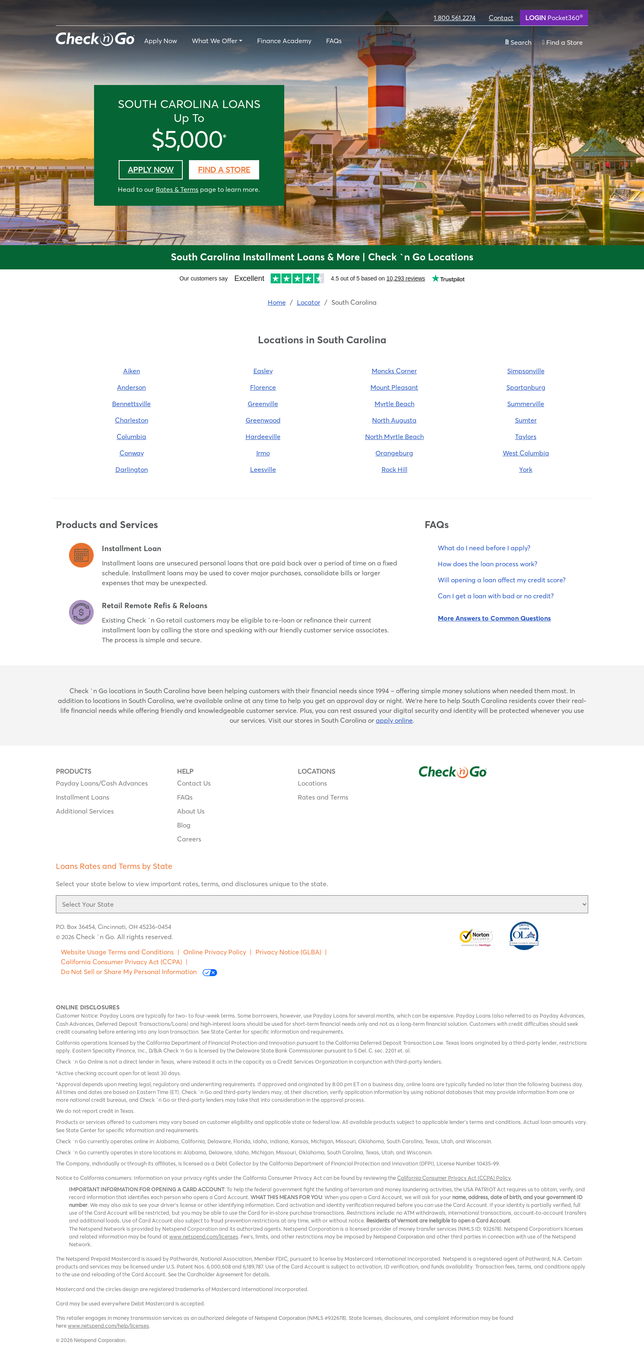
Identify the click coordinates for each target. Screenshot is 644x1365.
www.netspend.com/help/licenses (108, 1325)
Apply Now (160, 41)
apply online (394, 720)
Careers (189, 839)
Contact (501, 18)
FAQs (334, 41)
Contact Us (194, 783)
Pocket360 (554, 17)
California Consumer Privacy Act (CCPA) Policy (454, 1177)
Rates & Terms (177, 189)
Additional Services (85, 811)
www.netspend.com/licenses (203, 1236)
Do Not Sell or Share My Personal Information (139, 971)
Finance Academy (284, 41)
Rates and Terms (323, 797)
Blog (184, 825)
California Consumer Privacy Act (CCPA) (121, 962)
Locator (308, 302)
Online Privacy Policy (214, 952)
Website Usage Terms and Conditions (117, 952)
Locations (312, 783)
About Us (191, 811)
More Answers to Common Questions (494, 618)
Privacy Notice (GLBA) (288, 952)
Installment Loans (82, 797)
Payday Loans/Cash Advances (102, 783)
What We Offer (214, 41)
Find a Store (224, 170)
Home (277, 302)
